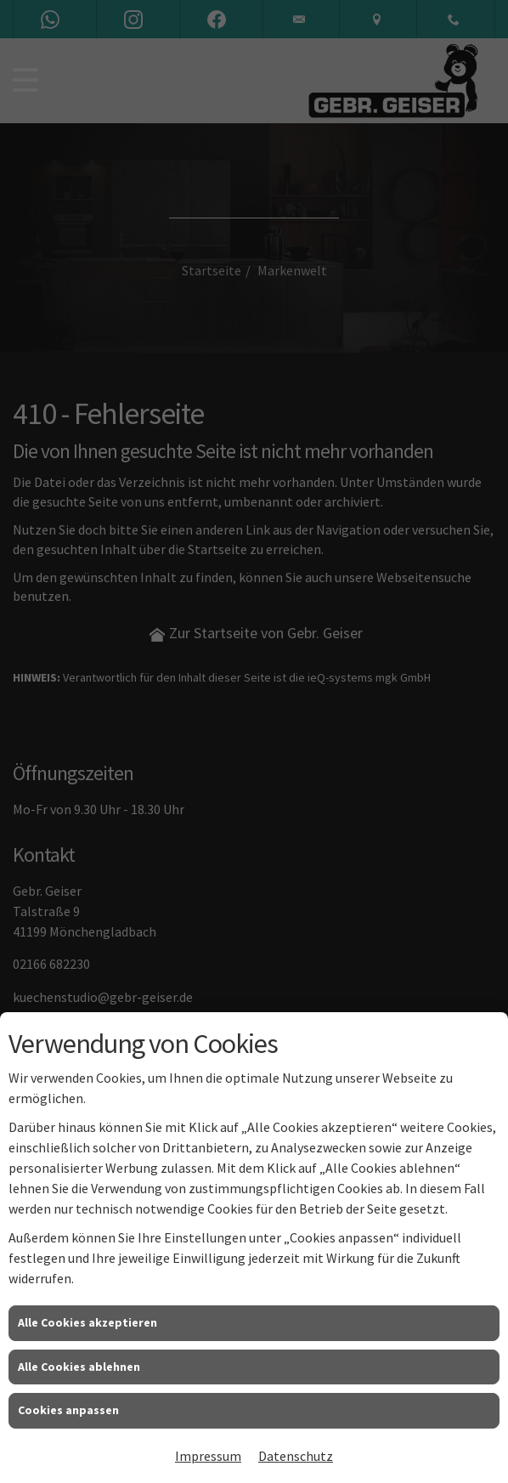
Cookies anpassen (68, 1410)
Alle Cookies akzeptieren (87, 1322)
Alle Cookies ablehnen (79, 1366)
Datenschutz (295, 1455)
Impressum (208, 1455)
